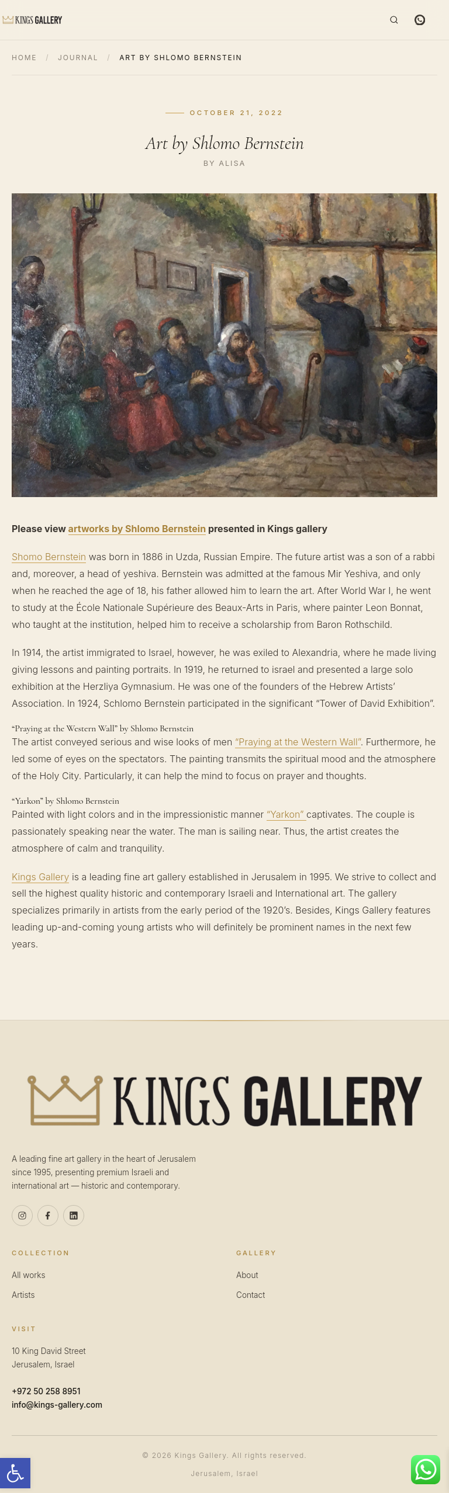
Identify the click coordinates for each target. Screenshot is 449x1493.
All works (28, 1275)
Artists (23, 1295)
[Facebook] (47, 1215)
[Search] (394, 19)
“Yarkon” (286, 814)
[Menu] (442, 20)
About (247, 1275)
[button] (15, 1473)
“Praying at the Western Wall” (298, 742)
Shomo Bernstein (49, 557)
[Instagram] (22, 1215)
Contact (250, 1295)
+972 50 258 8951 (46, 1391)
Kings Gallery (40, 877)
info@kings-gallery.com (57, 1404)
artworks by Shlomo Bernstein (137, 528)
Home (24, 57)
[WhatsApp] (419, 19)
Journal (78, 57)
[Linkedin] (73, 1215)
